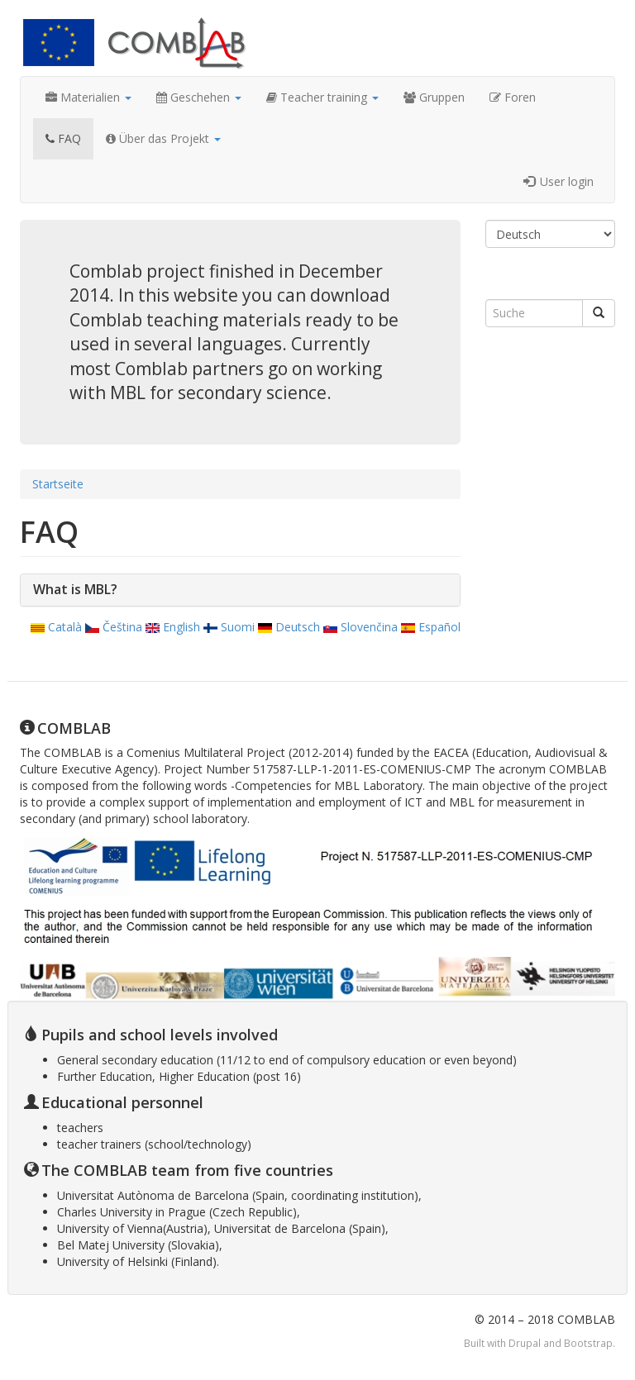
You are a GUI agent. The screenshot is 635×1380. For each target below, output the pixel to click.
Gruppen (434, 97)
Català (56, 627)
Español (431, 627)
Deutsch (289, 627)
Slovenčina (360, 627)
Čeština (113, 627)
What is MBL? (75, 589)
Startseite (58, 484)
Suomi (229, 627)
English (173, 627)
